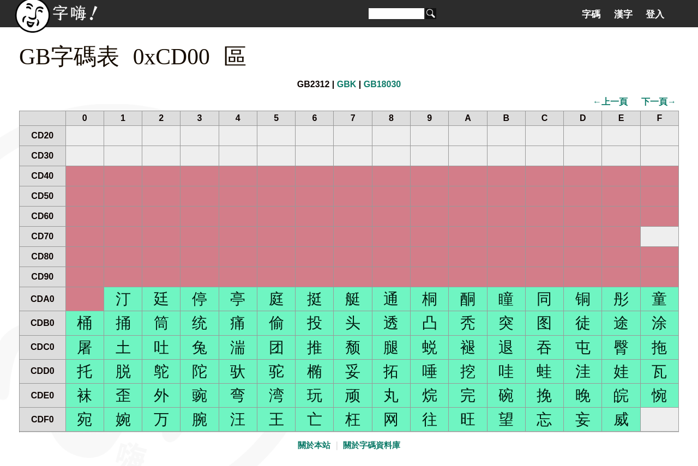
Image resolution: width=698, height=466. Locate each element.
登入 (655, 14)
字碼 (591, 14)
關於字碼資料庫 (371, 445)
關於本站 (314, 445)
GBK (347, 84)
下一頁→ (658, 101)
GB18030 (382, 84)
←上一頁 (610, 101)
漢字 (623, 14)
